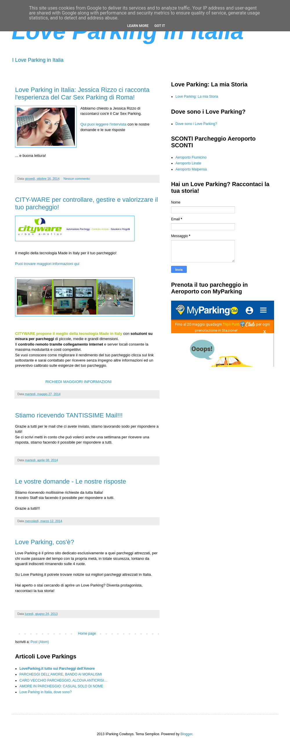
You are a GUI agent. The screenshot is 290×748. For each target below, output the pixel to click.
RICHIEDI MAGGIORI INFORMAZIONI (79, 382)
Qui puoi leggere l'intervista (103, 124)
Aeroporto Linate (188, 163)
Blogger (186, 734)
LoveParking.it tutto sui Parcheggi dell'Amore (57, 669)
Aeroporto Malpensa (191, 169)
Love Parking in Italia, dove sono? (45, 692)
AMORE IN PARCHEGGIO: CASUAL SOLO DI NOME (61, 686)
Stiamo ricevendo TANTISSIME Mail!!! (69, 415)
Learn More (138, 26)
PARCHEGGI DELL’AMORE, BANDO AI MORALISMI (60, 674)
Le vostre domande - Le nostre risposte (70, 481)
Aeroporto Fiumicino (190, 157)
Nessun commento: (77, 178)
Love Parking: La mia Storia (196, 97)
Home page (87, 633)
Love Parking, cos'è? (44, 542)
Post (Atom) (39, 642)
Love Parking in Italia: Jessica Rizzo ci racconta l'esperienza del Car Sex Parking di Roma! (82, 93)
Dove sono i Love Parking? (196, 124)
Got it (159, 26)
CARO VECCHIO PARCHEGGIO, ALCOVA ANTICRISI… (63, 680)
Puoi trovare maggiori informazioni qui (47, 264)
